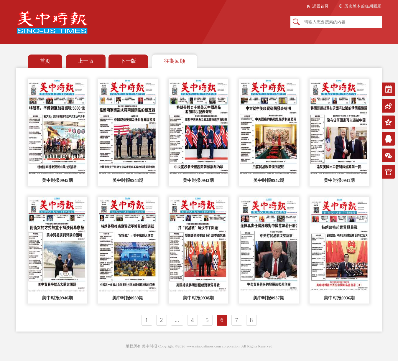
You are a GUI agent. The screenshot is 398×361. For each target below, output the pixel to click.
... (177, 320)
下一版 (128, 61)
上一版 (86, 61)
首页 (45, 61)
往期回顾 (174, 61)
